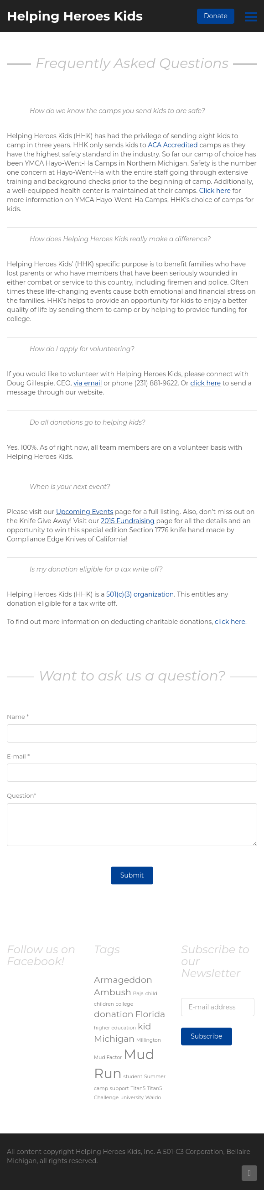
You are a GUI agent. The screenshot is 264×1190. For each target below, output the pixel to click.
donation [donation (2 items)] (114, 1014)
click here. (231, 622)
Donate (216, 16)
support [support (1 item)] (119, 1088)
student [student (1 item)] (132, 1077)
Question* (21, 795)
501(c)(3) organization (140, 594)
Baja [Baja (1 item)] (138, 994)
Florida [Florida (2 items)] (150, 1014)
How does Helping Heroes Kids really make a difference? (120, 239)
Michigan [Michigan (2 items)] (114, 1039)
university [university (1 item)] (132, 1098)
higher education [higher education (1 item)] (115, 1028)
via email (87, 383)
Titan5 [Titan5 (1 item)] (138, 1088)
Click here (215, 191)
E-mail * (18, 756)
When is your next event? (70, 487)
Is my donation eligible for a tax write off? (96, 569)
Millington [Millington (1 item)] (148, 1040)
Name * (18, 716)
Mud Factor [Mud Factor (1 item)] (108, 1057)
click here (205, 383)
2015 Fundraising (128, 521)
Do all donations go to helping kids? (87, 422)
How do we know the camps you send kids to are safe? (117, 111)
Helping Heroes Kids (75, 16)
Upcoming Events (84, 512)
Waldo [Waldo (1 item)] (153, 1098)
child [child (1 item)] (151, 994)
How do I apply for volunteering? (82, 349)
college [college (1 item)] (125, 1004)
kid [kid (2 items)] (144, 1026)
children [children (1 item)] (104, 1004)
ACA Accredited (172, 145)
